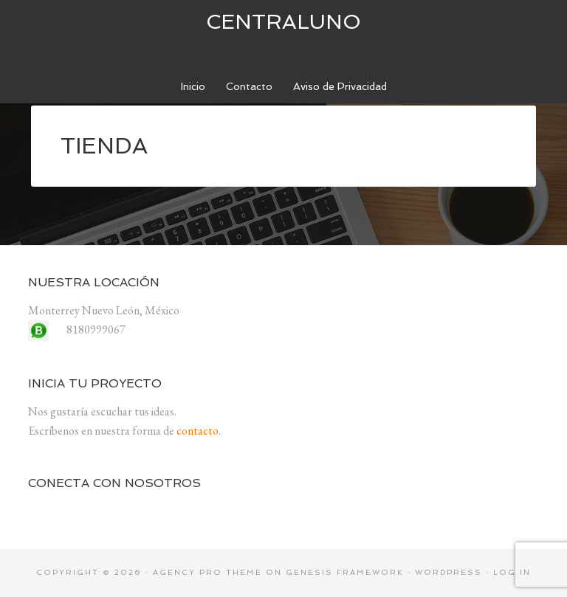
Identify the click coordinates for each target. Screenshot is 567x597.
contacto (197, 430)
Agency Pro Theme (207, 572)
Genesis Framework (345, 572)
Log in (512, 572)
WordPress (448, 572)
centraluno (283, 22)
